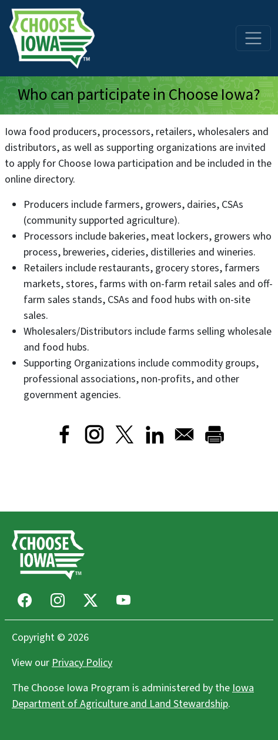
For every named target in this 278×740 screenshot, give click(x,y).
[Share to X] (124, 434)
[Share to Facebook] (64, 434)
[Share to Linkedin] (154, 434)
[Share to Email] (184, 434)
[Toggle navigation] (253, 38)
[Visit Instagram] (94, 434)
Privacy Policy (82, 662)
